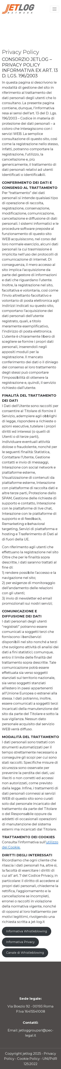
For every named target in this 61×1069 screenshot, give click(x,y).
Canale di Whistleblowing (25, 952)
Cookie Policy (28, 1058)
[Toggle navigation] (54, 9)
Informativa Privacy (20, 942)
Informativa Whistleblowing (26, 931)
